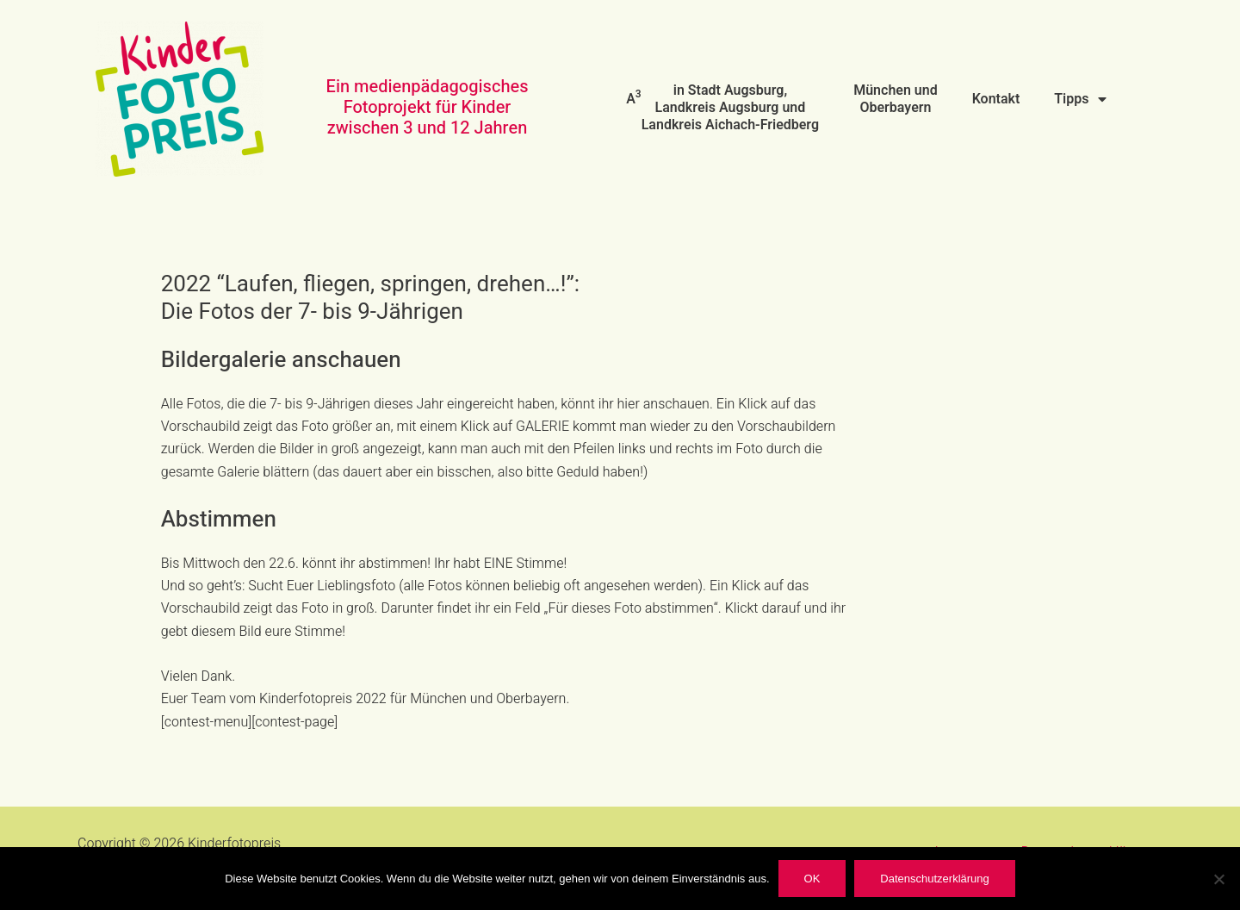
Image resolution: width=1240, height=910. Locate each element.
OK (812, 878)
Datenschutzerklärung (934, 878)
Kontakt (996, 99)
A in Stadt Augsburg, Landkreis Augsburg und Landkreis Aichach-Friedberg (722, 107)
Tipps (1080, 99)
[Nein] (1218, 879)
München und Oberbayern (895, 99)
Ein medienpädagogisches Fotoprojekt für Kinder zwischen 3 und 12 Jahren (427, 107)
